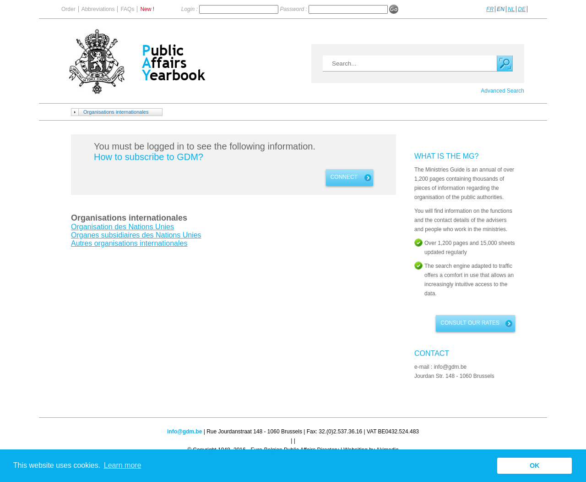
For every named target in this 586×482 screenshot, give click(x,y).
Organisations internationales (115, 112)
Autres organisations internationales (129, 243)
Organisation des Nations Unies (122, 227)
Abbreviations (98, 9)
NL (511, 9)
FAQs (127, 9)
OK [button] (535, 465)
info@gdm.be (184, 431)
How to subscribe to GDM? (148, 157)
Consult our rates (469, 323)
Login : (190, 9)
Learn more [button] (122, 465)
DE (522, 9)
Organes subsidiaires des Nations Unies (136, 235)
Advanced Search (502, 91)
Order (68, 9)
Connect (344, 177)
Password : (294, 9)
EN (501, 9)
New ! (147, 9)
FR (490, 9)
